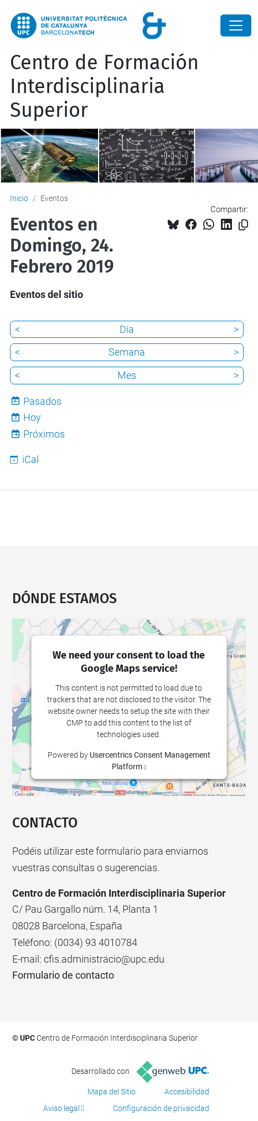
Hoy (32, 417)
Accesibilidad (186, 1091)
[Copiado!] (243, 225)
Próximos (44, 434)
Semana (127, 352)
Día (127, 329)
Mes (126, 375)
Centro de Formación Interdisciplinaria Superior (104, 86)
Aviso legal (61, 1108)
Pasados (42, 401)
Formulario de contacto (63, 975)
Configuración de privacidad (161, 1108)
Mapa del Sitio (111, 1091)
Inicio (19, 198)
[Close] (235, 25)
